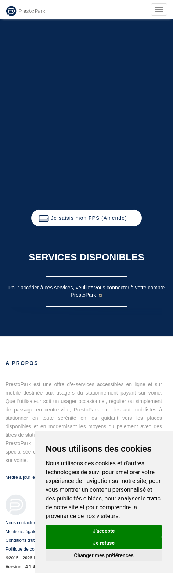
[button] (86, 218)
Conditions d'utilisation (27, 540)
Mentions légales (22, 531)
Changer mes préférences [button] (104, 555)
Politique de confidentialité (31, 549)
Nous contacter (20, 522)
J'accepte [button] (104, 531)
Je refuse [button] (104, 543)
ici (99, 295)
